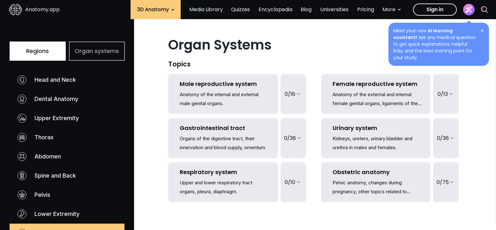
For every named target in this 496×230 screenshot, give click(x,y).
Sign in (434, 9)
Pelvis (34, 194)
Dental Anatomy (48, 99)
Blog (306, 9)
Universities (334, 9)
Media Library (206, 9)
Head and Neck (47, 79)
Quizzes (240, 9)
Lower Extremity (48, 214)
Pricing (365, 9)
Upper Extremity (48, 118)
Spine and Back (47, 175)
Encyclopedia (275, 9)
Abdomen (39, 156)
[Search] (484, 9)
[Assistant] (469, 9)
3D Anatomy (155, 9)
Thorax (36, 137)
